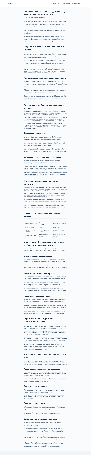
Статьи (59, 3)
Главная (54, 3)
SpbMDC (11, 3)
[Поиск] (82, 3)
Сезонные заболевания (75, 3)
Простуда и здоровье (66, 3)
